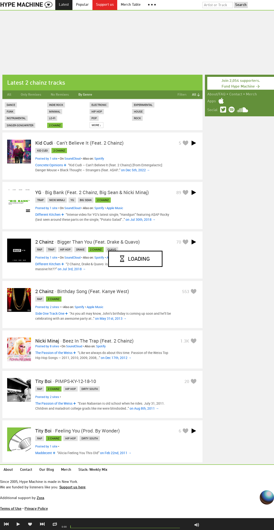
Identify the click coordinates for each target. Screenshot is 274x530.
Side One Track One (49, 313)
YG (38, 192)
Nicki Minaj (47, 341)
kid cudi (42, 150)
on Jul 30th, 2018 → (141, 219)
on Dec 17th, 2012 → (116, 357)
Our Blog (46, 470)
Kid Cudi (44, 143)
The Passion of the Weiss (53, 352)
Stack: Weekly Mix (92, 470)
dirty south (89, 389)
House (138, 111)
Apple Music (115, 208)
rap (39, 249)
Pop (94, 118)
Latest (64, 5)
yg (72, 200)
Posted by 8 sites (47, 346)
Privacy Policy (36, 508)
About (8, 470)
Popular (82, 5)
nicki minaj (57, 200)
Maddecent (43, 453)
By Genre (85, 94)
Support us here (72, 487)
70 (178, 242)
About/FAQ (216, 94)
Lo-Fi (52, 118)
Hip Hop (96, 111)
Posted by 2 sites (47, 307)
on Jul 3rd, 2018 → (72, 269)
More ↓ (96, 125)
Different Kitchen (48, 214)
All (9, 94)
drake (80, 249)
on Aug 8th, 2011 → (144, 408)
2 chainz (55, 125)
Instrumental (16, 118)
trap (40, 200)
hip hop (65, 249)
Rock (137, 118)
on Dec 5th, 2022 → (135, 170)
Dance (11, 105)
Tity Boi (43, 381)
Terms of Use (10, 508)
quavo (111, 249)
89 (178, 192)
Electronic (99, 105)
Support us (105, 5)
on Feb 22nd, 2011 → (116, 453)
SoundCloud (72, 158)
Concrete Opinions (49, 165)
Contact (235, 94)
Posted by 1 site (46, 158)
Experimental (143, 105)
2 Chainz (44, 242)
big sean (85, 200)
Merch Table (131, 5)
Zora (40, 497)
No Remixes (60, 94)
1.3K (184, 341)
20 (186, 381)
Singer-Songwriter (20, 125)
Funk (10, 111)
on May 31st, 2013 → (111, 318)
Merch (251, 94)
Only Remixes (31, 94)
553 (185, 291)
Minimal (54, 111)
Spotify (99, 158)
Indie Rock (56, 105)
